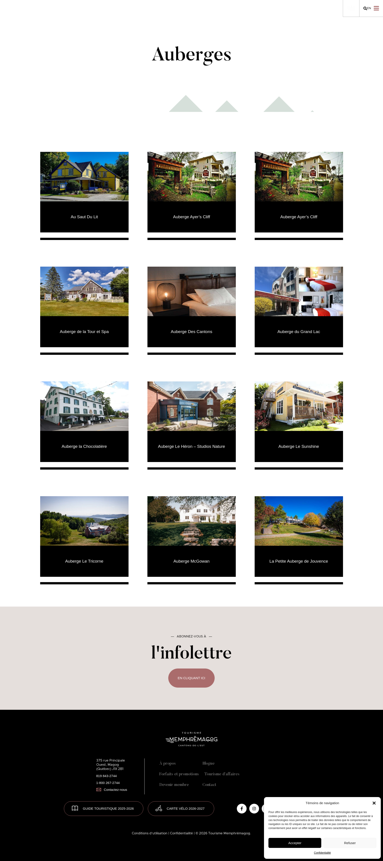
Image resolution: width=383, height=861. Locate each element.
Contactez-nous (111, 790)
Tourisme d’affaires (222, 774)
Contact (209, 785)
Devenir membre (174, 785)
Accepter (294, 843)
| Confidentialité (181, 833)
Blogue (208, 764)
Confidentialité (322, 852)
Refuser (350, 843)
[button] (374, 803)
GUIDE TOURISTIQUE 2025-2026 (108, 808)
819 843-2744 (106, 776)
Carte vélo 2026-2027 (186, 808)
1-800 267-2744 (108, 783)
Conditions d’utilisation (150, 833)
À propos (167, 764)
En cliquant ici (191, 678)
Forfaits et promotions (179, 774)
